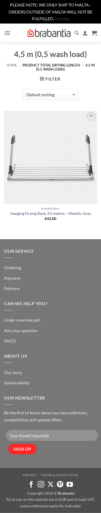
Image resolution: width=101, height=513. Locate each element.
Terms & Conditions (59, 475)
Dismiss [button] (62, 18)
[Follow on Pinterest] (60, 484)
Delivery (12, 288)
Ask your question (21, 330)
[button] (7, 32)
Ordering (12, 267)
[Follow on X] (50, 484)
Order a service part (22, 319)
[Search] (77, 33)
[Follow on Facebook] (31, 484)
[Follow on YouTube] (70, 484)
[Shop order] (50, 94)
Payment (12, 278)
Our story (13, 372)
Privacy (30, 475)
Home (11, 65)
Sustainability (16, 382)
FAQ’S (10, 340)
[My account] (85, 33)
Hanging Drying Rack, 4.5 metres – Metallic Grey (50, 213)
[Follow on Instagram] (41, 484)
